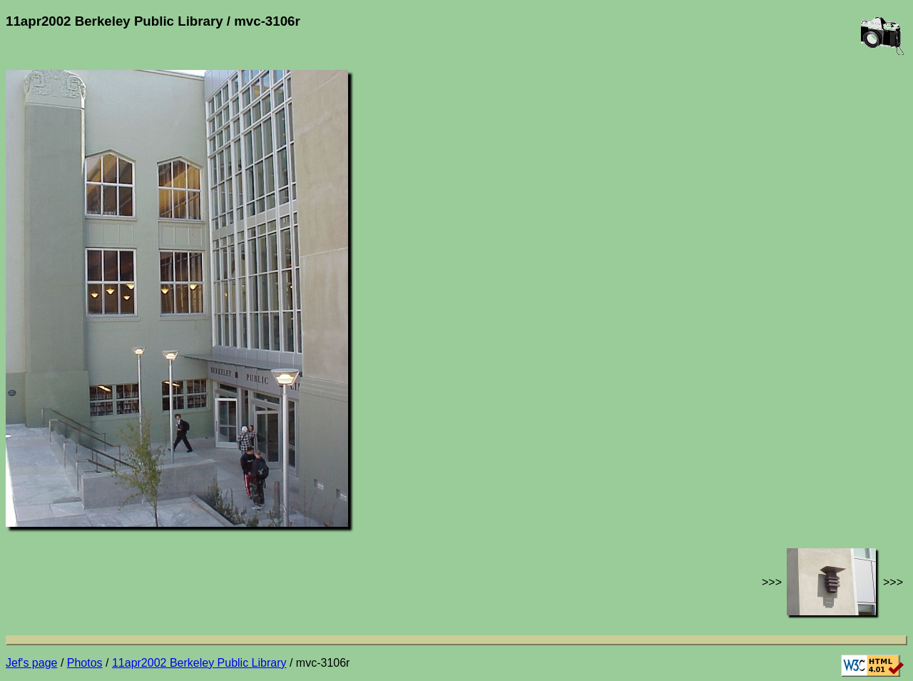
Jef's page (31, 663)
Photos (85, 663)
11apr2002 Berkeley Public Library (199, 663)
